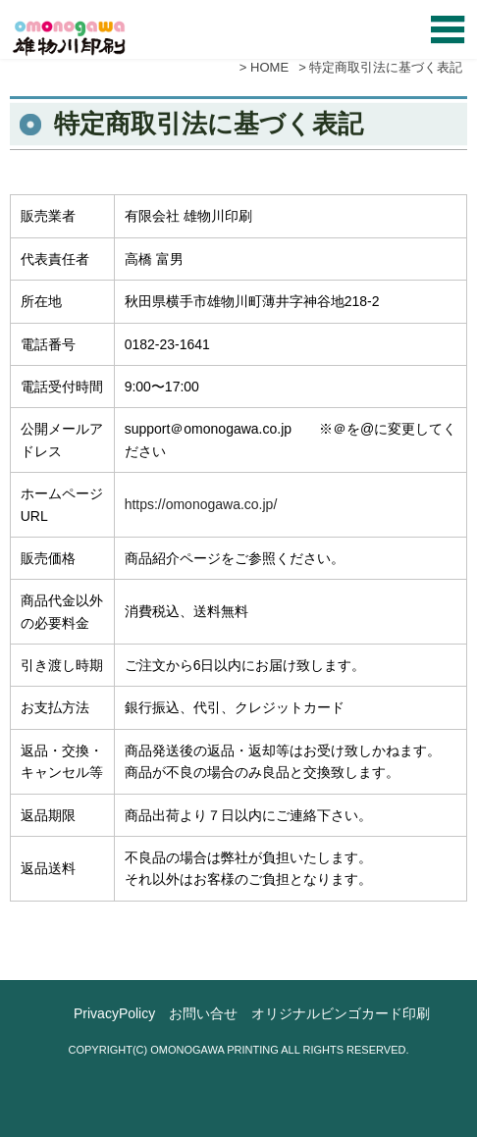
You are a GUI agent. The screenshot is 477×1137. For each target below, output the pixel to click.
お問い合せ (203, 1013)
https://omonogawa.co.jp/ (201, 504)
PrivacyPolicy (114, 1013)
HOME (269, 67)
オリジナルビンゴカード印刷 (340, 1013)
